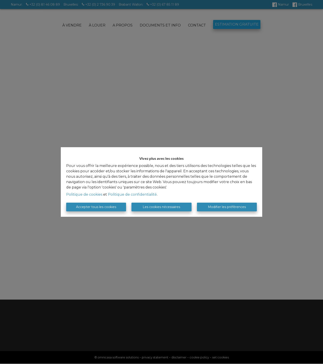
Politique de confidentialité (132, 194)
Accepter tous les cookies (96, 207)
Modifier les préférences (227, 207)
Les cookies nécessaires (161, 207)
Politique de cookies (84, 194)
